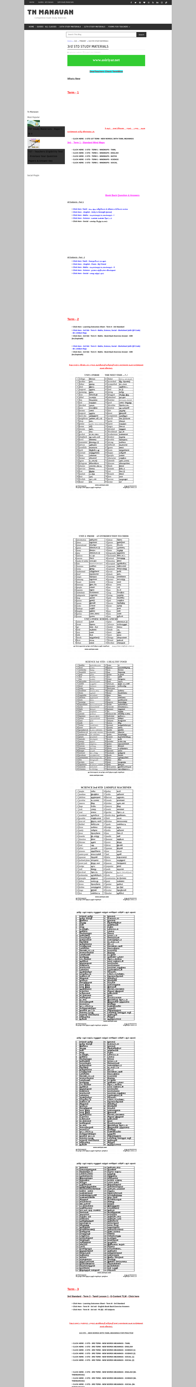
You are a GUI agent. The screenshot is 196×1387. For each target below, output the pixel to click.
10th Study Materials (70, 28)
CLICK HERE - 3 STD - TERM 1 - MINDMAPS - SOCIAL (95, 167)
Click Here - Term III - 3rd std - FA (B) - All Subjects (94, 1197)
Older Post (122, 1334)
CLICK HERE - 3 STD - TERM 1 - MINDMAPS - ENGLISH (96, 157)
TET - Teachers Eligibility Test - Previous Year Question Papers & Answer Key (45, 158)
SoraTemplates (43, 1383)
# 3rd (75, 1296)
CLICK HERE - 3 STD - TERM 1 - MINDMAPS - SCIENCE (96, 163)
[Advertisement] (46, 70)
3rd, (92, 53)
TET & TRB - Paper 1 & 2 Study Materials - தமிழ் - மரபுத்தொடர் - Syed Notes (154, 65)
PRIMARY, (97, 53)
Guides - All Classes (45, 2)
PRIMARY (83, 42)
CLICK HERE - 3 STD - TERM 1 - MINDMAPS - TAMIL (94, 154)
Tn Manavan (50, 12)
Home (31, 2)
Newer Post (73, 1334)
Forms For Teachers (118, 28)
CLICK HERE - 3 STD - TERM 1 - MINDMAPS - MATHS (95, 160)
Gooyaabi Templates (71, 1383)
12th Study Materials (65, 2)
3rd (75, 42)
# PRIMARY (84, 1296)
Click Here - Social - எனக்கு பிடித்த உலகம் (90, 231)
